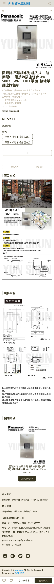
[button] (50, 456)
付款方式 (35, 499)
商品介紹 (14, 167)
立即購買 (43, 580)
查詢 (35, 511)
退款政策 (44, 499)
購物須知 (25, 499)
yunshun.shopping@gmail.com (17, 540)
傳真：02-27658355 (31, 523)
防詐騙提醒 (7, 511)
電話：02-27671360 (11, 523)
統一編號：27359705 (11, 544)
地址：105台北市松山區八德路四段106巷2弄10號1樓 (26, 527)
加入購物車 (24, 580)
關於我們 (6, 499)
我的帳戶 (27, 511)
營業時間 (16, 499)
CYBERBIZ (19, 573)
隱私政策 (18, 511)
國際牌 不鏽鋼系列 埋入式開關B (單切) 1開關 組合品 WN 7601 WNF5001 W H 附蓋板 (27, 468)
